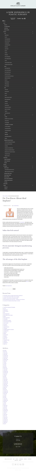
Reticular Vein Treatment (8, 107)
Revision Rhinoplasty (7, 56)
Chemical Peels (7, 120)
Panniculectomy (7, 105)
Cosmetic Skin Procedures (7, 320)
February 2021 (5, 405)
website (27, 281)
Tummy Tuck (6, 89)
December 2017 (5, 419)
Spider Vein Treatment (7, 109)
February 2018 (5, 417)
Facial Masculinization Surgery (8, 64)
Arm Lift (6, 95)
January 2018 (5, 418)
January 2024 (5, 380)
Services (5, 31)
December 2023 (5, 381)
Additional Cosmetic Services (8, 140)
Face (5, 33)
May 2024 (4, 376)
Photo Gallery (5, 183)
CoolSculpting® (7, 122)
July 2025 (4, 362)
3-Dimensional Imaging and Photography (9, 307)
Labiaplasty (6, 101)
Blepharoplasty (5, 309)
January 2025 (5, 370)
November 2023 (5, 383)
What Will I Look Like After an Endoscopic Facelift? (10, 298)
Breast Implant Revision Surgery (8, 315)
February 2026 (5, 353)
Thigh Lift (6, 111)
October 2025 (5, 358)
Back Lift (6, 93)
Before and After (6, 176)
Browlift (4, 316)
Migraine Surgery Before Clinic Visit (9, 171)
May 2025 (4, 364)
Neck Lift (6, 50)
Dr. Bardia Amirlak (7, 26)
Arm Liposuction (7, 91)
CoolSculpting (5, 319)
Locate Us (5, 188)
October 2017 (5, 422)
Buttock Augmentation (7, 99)
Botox (4, 312)
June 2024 (4, 375)
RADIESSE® (6, 134)
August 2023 (5, 387)
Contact (5, 185)
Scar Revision (5, 337)
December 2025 (5, 355)
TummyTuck (5, 341)
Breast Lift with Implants (8, 70)
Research (5, 164)
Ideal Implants (22, 222)
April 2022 (4, 397)
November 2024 (5, 372)
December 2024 (5, 371)
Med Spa (6, 138)
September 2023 (5, 385)
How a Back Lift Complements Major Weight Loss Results (11, 300)
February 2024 (5, 379)
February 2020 (5, 409)
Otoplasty (6, 52)
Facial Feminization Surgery (8, 62)
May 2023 (4, 388)
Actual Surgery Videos (7, 175)
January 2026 (5, 354)
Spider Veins (5, 338)
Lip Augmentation (5, 330)
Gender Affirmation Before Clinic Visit (9, 169)
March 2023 (5, 389)
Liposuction (6, 103)
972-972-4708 (12, 18)
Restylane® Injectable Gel (8, 136)
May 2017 (4, 423)
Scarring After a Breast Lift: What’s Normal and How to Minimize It (13, 295)
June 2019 (4, 413)
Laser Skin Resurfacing (8, 128)
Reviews (5, 162)
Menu (4, 20)
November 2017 (5, 421)
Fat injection (5, 324)
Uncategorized (5, 342)
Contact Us (6, 187)
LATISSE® (6, 132)
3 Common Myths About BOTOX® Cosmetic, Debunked (11, 296)
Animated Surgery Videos (8, 173)
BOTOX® (6, 116)
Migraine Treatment (7, 155)
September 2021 (5, 400)
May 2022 (4, 396)
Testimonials (5, 157)
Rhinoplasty (6, 54)
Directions (16, 460)
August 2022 (5, 393)
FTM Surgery (5, 328)
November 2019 (5, 410)
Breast (5, 66)
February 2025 (5, 368)
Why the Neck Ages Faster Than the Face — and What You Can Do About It (14, 299)
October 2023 (5, 384)
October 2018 (5, 414)
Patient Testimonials (7, 159)
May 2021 (4, 404)
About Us (5, 24)
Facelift (6, 60)
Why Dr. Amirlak (6, 29)
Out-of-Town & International (8, 178)
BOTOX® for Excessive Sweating (9, 118)
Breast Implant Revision (8, 72)
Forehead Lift (5, 325)
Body (5, 87)
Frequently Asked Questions (8, 180)
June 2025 (4, 363)
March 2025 (5, 367)
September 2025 (5, 359)
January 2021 (5, 406)
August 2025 (5, 360)
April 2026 (4, 350)
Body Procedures (5, 311)
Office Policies (6, 167)
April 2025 (4, 366)
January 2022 (5, 398)
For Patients (5, 166)
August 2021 (5, 401)
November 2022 (5, 392)
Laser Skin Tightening (7, 126)
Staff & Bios (6, 28)
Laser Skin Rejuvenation (8, 130)
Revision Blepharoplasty (8, 58)
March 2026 (5, 351)
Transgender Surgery (7, 153)
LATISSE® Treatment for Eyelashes (8, 329)
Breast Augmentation (7, 68)
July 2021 (4, 402)
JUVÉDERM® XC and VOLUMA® (9, 124)
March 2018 (5, 415)
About (4, 23)
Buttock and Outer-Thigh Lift (8, 97)
